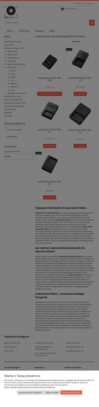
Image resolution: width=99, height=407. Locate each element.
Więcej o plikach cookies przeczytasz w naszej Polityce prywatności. (29, 387)
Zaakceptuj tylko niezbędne (30, 392)
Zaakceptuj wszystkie (71, 392)
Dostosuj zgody (52, 392)
